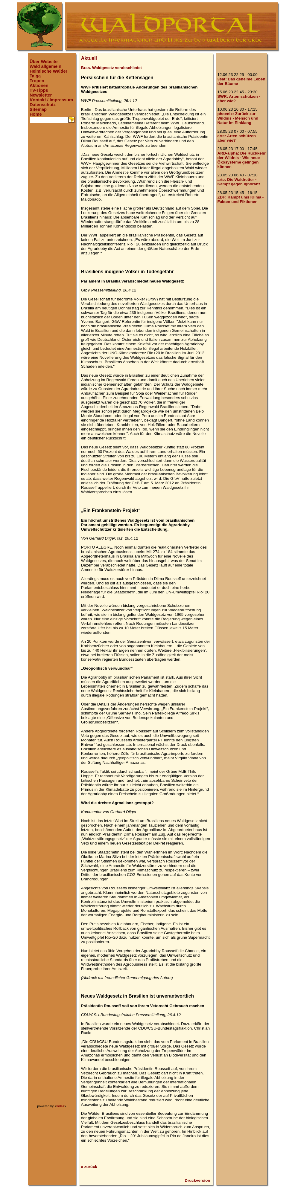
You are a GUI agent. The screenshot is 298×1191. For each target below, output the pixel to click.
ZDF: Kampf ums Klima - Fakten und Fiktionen (241, 199)
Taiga (35, 76)
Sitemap (38, 109)
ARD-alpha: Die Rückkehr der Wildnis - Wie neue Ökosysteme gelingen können (242, 160)
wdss (61, 1106)
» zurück (89, 1166)
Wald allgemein (45, 66)
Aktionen (39, 85)
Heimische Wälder (48, 71)
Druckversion (197, 1180)
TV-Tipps (39, 90)
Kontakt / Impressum (51, 99)
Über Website (43, 61)
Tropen (37, 80)
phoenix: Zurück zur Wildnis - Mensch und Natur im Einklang (238, 118)
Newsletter (41, 95)
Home (36, 114)
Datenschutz (43, 104)
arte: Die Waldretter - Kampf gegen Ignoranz (239, 181)
